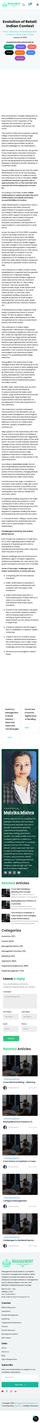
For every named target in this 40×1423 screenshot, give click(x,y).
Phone (24, 1024)
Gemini (30, 53)
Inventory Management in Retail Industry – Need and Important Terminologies (12, 723)
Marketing (13, 31)
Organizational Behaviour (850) (15, 966)
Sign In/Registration (9, 1359)
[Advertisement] (20, 93)
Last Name (26, 1012)
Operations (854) (9, 961)
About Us (5, 1352)
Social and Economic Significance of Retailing (30, 718)
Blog (3, 1355)
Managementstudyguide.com (26, 1403)
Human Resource (8, 1330)
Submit (11, 1038)
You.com (20, 58)
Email (5, 1024)
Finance (5, 1326)
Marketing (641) (8, 956)
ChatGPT (9, 47)
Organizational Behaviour (11, 1322)
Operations (6, 1311)
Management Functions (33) (14, 951)
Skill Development (9, 1307)
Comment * (7, 992)
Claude (32, 47)
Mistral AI (20, 53)
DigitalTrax (18, 1406)
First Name (7, 1012)
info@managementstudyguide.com (18, 1297)
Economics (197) (8, 936)
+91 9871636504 (10, 1294)
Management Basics (10, 1334)
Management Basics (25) (12, 946)
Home (5, 31)
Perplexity (20, 47)
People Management (10, 1315)
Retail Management (28, 31)
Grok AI (9, 53)
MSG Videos (6, 1338)
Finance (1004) (8, 941)
